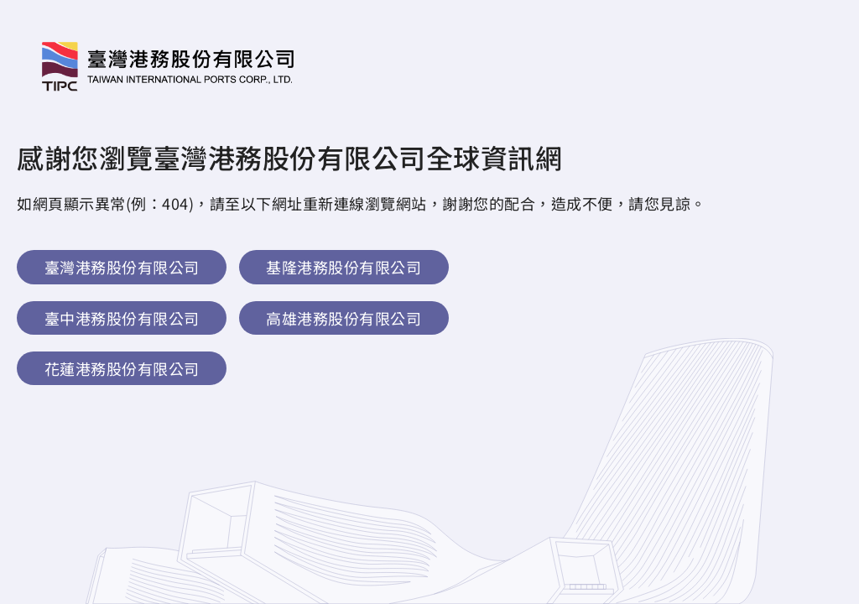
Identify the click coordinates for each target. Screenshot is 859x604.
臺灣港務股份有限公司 (122, 267)
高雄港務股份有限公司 (343, 318)
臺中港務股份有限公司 (122, 318)
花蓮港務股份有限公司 (122, 368)
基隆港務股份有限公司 (343, 267)
